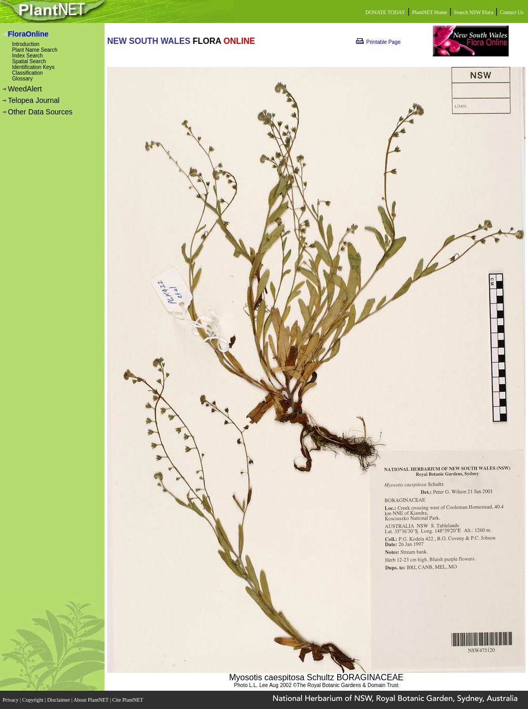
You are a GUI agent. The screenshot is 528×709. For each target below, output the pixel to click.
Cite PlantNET (128, 700)
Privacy (11, 700)
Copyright (33, 700)
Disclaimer (59, 700)
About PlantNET (91, 700)
